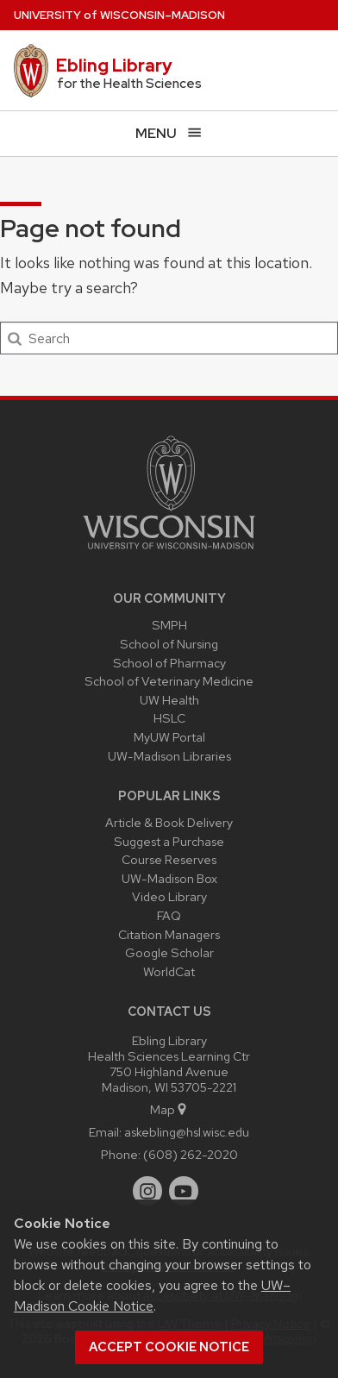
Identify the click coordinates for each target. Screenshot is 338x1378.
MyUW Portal (169, 737)
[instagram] (147, 1191)
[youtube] (183, 1191)
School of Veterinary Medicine (169, 681)
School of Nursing (169, 644)
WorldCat (169, 971)
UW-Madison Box (169, 878)
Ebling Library (114, 65)
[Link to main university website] (169, 552)
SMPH (169, 625)
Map (169, 1109)
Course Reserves (169, 859)
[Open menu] (169, 133)
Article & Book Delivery (169, 822)
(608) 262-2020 (190, 1154)
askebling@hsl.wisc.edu (186, 1132)
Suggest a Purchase (169, 841)
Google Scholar (169, 952)
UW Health (169, 700)
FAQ (169, 915)
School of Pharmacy (169, 663)
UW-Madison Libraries (169, 756)
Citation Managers (169, 934)
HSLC (169, 718)
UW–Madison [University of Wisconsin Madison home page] (119, 15)
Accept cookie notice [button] (169, 1347)
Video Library (169, 896)
